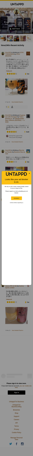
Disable (16, 198)
